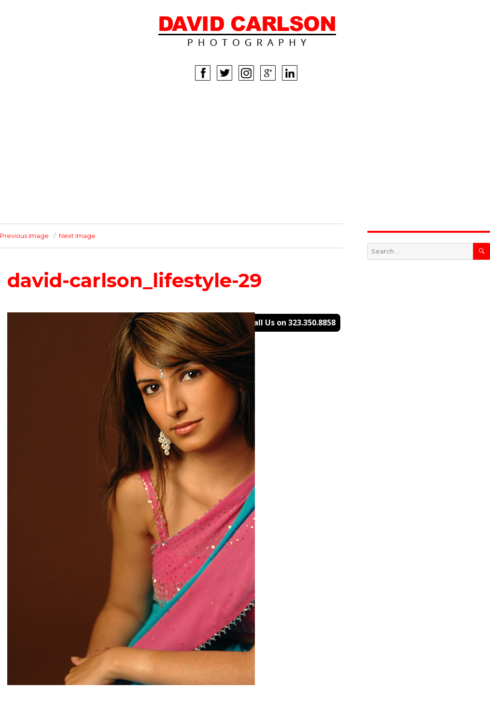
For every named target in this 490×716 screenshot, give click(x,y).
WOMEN (26, 122)
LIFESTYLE (30, 165)
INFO (20, 194)
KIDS (20, 151)
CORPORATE (34, 180)
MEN (20, 136)
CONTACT (29, 209)
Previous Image (24, 235)
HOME (23, 107)
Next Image (77, 235)
